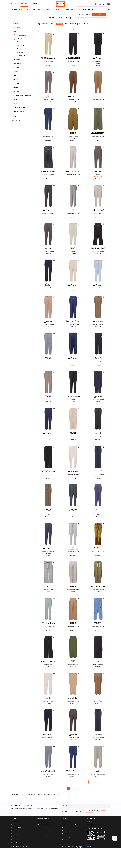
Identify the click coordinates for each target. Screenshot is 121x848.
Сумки (39, 9)
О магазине (14, 821)
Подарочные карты (58, 9)
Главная (13, 794)
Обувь (34, 9)
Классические (21, 45)
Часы (67, 9)
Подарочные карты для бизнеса (71, 830)
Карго (19, 42)
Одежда (27, 9)
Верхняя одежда (18, 63)
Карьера (13, 837)
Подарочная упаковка (68, 833)
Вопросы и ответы (42, 821)
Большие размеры (19, 111)
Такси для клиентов (67, 840)
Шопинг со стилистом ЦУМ (69, 824)
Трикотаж (16, 59)
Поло (15, 75)
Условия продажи (42, 833)
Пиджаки (16, 87)
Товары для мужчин (21, 794)
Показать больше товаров (73, 782)
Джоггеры (20, 38)
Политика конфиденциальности (46, 840)
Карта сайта (14, 843)
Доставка (39, 827)
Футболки (16, 27)
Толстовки (16, 83)
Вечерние (20, 52)
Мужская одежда (32, 794)
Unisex (19, 48)
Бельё (15, 103)
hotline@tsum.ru (91, 824)
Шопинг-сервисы (66, 821)
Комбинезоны (21, 55)
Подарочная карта (67, 827)
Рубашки (16, 67)
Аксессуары (46, 9)
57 (83, 788)
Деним (15, 71)
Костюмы (16, 91)
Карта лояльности (67, 843)
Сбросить (93, 23)
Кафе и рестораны (67, 837)
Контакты (14, 830)
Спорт (15, 99)
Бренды (20, 9)
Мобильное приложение (43, 824)
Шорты (15, 79)
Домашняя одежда (19, 107)
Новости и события (16, 824)
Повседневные (21, 35)
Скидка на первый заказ (43, 837)
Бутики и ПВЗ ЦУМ (16, 827)
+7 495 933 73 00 (91, 821)
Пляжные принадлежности (22, 95)
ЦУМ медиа (14, 840)
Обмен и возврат (41, 830)
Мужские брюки (42, 794)
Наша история (15, 833)
